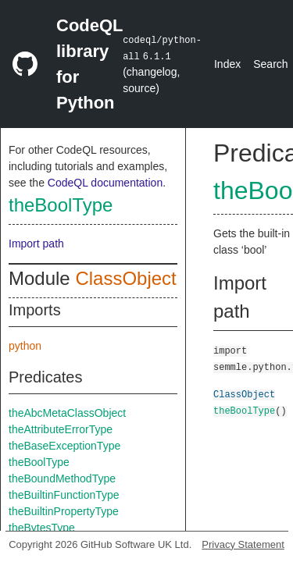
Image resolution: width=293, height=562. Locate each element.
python (25, 346)
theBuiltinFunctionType (64, 495)
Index (227, 64)
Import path (36, 243)
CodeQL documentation (105, 182)
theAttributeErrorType (61, 429)
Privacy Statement (243, 544)
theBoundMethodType (62, 478)
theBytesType (42, 527)
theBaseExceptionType (64, 445)
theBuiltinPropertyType (64, 511)
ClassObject (125, 278)
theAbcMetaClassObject (67, 413)
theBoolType (61, 204)
